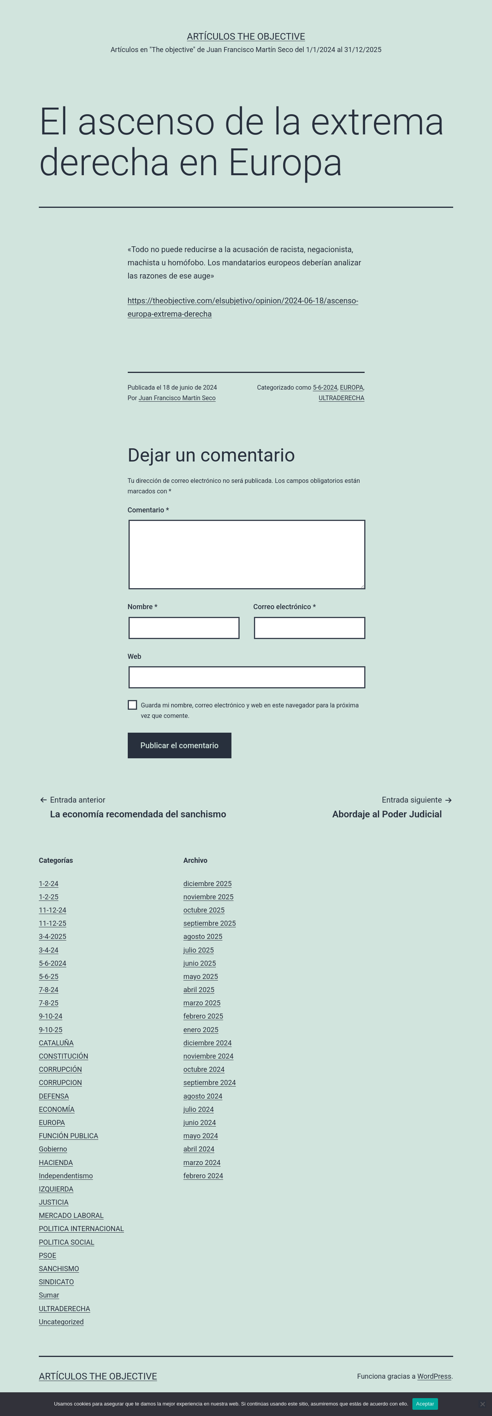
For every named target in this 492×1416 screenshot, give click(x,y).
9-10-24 (51, 1016)
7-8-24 (48, 990)
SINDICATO (56, 1282)
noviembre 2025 (208, 897)
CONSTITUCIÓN (63, 1056)
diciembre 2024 (207, 1043)
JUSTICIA (53, 1202)
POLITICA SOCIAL (66, 1242)
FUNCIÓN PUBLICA (68, 1136)
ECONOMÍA (57, 1109)
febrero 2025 (203, 1016)
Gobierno (53, 1149)
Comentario (148, 510)
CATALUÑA (56, 1043)
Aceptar (425, 1404)
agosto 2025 (202, 936)
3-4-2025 (52, 936)
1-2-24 (48, 884)
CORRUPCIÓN (60, 1069)
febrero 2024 (203, 1176)
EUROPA (351, 387)
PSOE (47, 1255)
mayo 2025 (200, 976)
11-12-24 (52, 910)
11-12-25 (52, 923)
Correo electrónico (284, 607)
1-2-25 (48, 897)
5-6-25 (48, 976)
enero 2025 (200, 1030)
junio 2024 (199, 1122)
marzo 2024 (202, 1162)
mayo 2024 (200, 1136)
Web (134, 656)
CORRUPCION (60, 1082)
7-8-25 (48, 1003)
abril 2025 (198, 990)
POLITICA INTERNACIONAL (81, 1228)
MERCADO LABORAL (71, 1215)
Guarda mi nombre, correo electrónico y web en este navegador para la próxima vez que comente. (250, 710)
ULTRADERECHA (342, 398)
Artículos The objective (246, 36)
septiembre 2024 (209, 1082)
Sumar (49, 1295)
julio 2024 (198, 1109)
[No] (482, 1404)
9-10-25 (51, 1030)
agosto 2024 (202, 1096)
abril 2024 (198, 1149)
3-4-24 (48, 950)
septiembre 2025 (209, 923)
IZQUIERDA (56, 1189)
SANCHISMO (59, 1268)
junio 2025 (199, 963)
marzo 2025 (202, 1003)
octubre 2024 (203, 1069)
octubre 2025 (203, 910)
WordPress (434, 1376)
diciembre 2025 (207, 884)
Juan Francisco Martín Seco (177, 398)
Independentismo (66, 1176)
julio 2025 (198, 950)
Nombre (143, 607)
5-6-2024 (325, 387)
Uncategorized (61, 1322)
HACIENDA (56, 1162)
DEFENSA (54, 1096)
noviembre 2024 (208, 1056)
